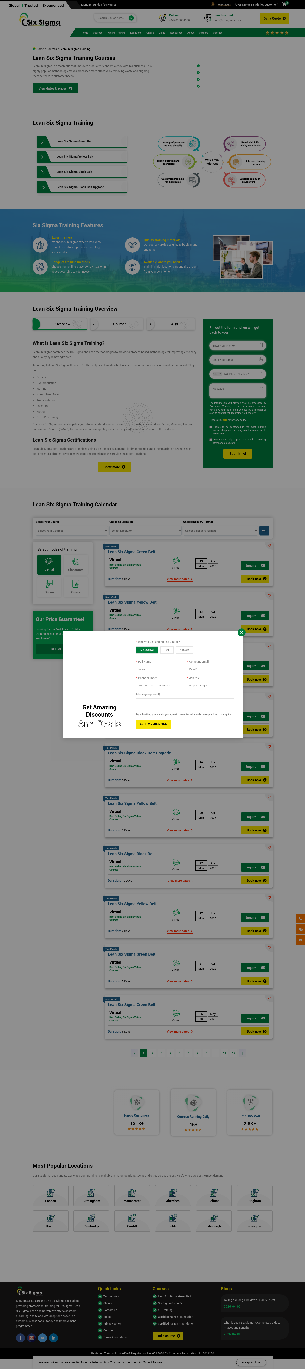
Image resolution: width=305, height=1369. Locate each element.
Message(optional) (148, 694)
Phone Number (146, 678)
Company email (198, 661)
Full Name (143, 661)
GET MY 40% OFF (153, 724)
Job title (193, 678)
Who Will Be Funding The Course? (158, 642)
